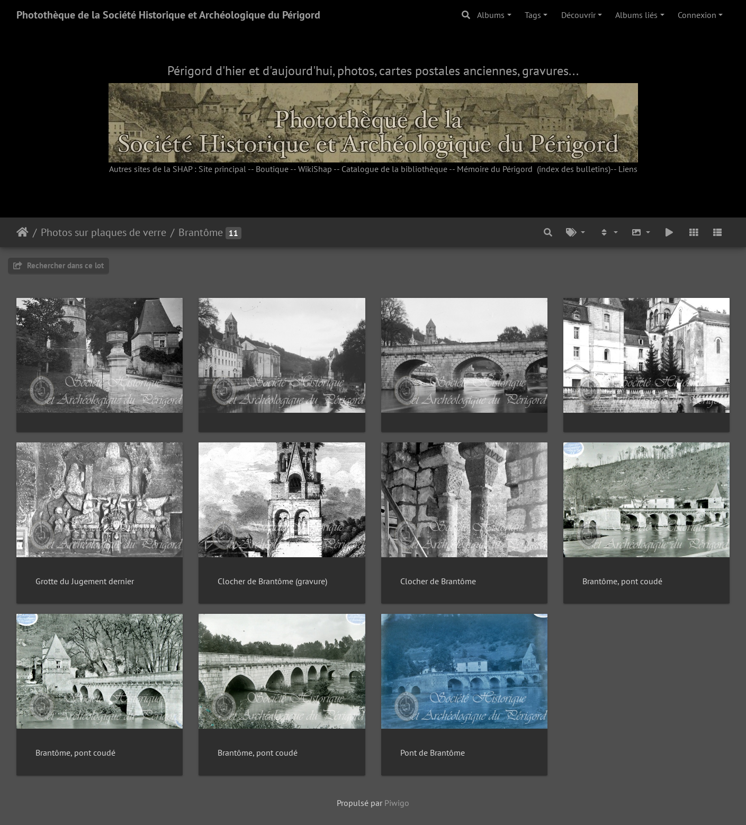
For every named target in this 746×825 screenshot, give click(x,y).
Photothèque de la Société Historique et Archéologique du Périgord (168, 15)
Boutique (272, 169)
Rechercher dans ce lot (58, 265)
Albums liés (636, 15)
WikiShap (315, 169)
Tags (533, 15)
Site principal (222, 169)
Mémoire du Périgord (495, 169)
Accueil (22, 232)
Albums (491, 15)
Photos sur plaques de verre (103, 232)
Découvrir (578, 15)
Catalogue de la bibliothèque (394, 169)
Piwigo (396, 802)
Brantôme (200, 232)
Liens (627, 169)
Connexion (697, 15)
